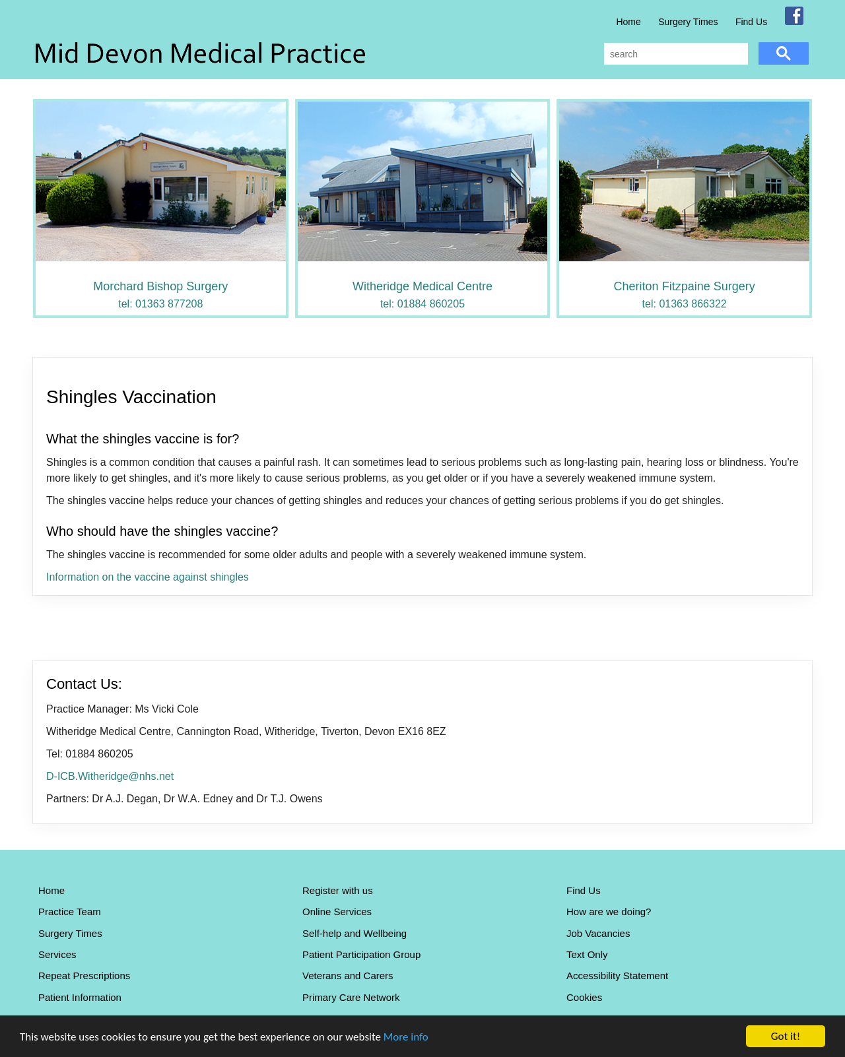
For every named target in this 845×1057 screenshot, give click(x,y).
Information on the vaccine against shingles (147, 577)
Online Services (337, 911)
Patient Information (79, 997)
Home (628, 21)
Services (57, 954)
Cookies (584, 997)
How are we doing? (608, 911)
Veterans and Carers (347, 975)
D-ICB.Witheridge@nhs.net (110, 776)
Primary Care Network (351, 997)
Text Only (587, 954)
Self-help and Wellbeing (354, 933)
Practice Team (69, 911)
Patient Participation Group (361, 954)
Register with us (337, 890)
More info (406, 1037)
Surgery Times (688, 21)
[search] (674, 54)
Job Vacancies (598, 933)
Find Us (751, 21)
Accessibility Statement (617, 975)
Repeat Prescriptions (84, 975)
